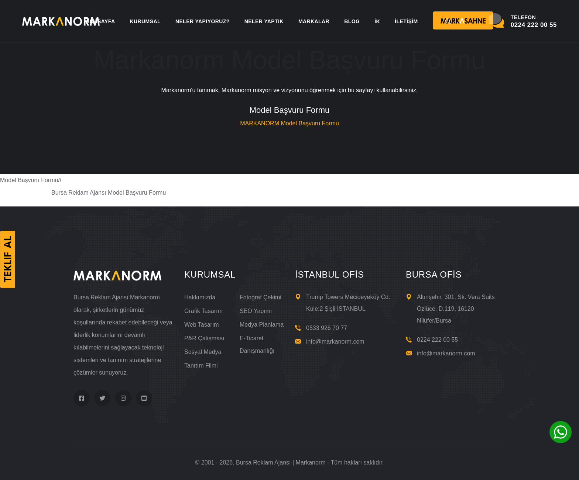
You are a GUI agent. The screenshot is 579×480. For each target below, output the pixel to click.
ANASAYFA (100, 21)
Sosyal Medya (203, 352)
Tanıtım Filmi (201, 365)
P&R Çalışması (204, 338)
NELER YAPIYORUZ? (202, 21)
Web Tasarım (201, 324)
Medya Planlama (262, 324)
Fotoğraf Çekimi (260, 297)
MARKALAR (313, 21)
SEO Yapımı (256, 311)
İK (377, 21)
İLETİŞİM (406, 21)
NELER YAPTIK (264, 21)
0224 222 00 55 (437, 340)
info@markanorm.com (335, 341)
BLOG (352, 21)
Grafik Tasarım (203, 311)
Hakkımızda (199, 297)
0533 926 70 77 (326, 328)
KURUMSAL (145, 21)
